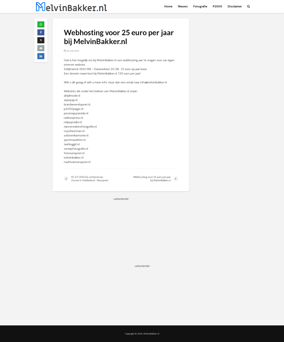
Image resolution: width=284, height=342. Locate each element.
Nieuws (183, 6)
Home (168, 6)
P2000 (217, 6)
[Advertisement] (121, 227)
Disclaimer (235, 6)
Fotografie (200, 6)
